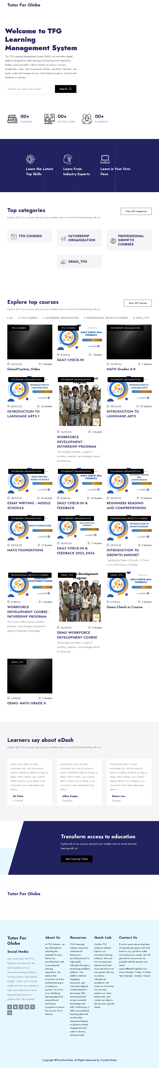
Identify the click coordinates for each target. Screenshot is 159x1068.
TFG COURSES (29, 318)
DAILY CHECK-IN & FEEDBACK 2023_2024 (75, 551)
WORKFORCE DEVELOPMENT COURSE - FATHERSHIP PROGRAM (28, 611)
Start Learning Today (77, 859)
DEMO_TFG (142, 318)
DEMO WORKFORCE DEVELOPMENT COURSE (77, 635)
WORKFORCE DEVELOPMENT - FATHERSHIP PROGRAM (76, 441)
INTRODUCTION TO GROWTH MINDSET (123, 552)
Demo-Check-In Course (125, 606)
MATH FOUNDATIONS (25, 550)
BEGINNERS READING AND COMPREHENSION (126, 505)
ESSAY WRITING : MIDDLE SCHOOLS (28, 505)
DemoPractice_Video (23, 368)
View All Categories (136, 211)
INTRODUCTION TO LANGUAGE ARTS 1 (23, 414)
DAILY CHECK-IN (70, 359)
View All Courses (138, 303)
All (11, 318)
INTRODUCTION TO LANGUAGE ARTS (123, 414)
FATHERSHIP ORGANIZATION (62, 318)
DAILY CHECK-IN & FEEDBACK (72, 505)
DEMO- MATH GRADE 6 (26, 703)
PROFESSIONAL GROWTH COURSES (107, 318)
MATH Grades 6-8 (121, 368)
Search (66, 89)
